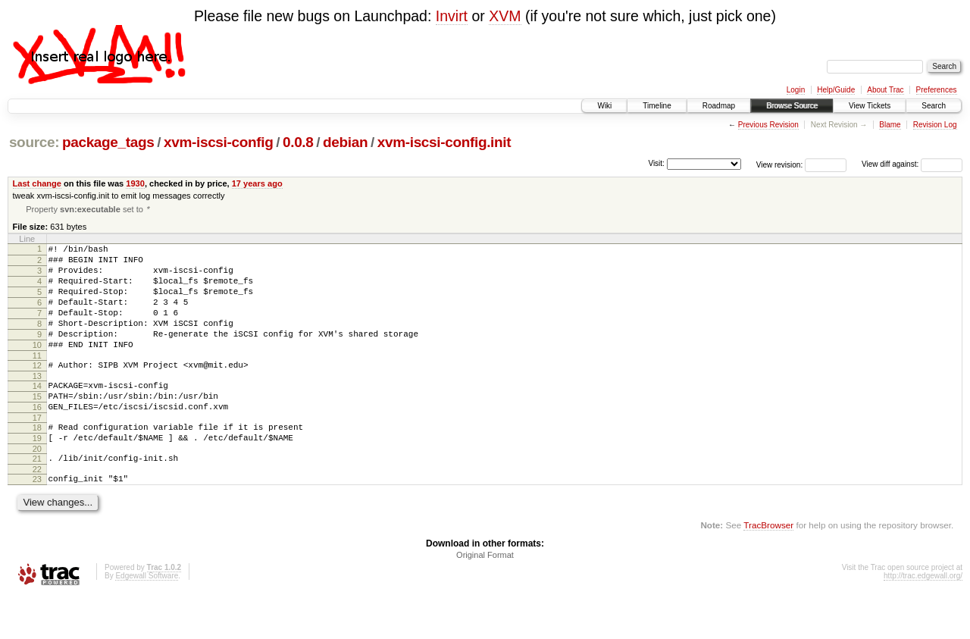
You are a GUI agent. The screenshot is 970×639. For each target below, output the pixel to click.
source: (34, 142)
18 (37, 460)
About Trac (885, 90)
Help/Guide (836, 90)
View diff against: (912, 164)
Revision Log (935, 125)
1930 (135, 183)
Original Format (485, 597)
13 (37, 402)
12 (37, 389)
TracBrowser (768, 567)
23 (37, 519)
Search (934, 106)
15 (37, 425)
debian (345, 142)
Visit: (656, 163)
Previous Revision (768, 125)
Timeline (657, 106)
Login (796, 90)
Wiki (604, 106)
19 (37, 473)
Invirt (452, 16)
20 (37, 486)
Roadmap (718, 106)
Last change (37, 183)
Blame (889, 125)
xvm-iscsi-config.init (444, 142)
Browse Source (792, 106)
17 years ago (257, 183)
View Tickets (869, 106)
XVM (505, 16)
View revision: (779, 164)
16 (37, 438)
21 (37, 496)
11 (37, 379)
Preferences (936, 90)
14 (37, 412)
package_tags (108, 142)
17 (37, 451)
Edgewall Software (146, 618)
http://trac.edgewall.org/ (923, 618)
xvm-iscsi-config (218, 142)
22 (37, 509)
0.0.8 (298, 142)
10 (37, 366)
